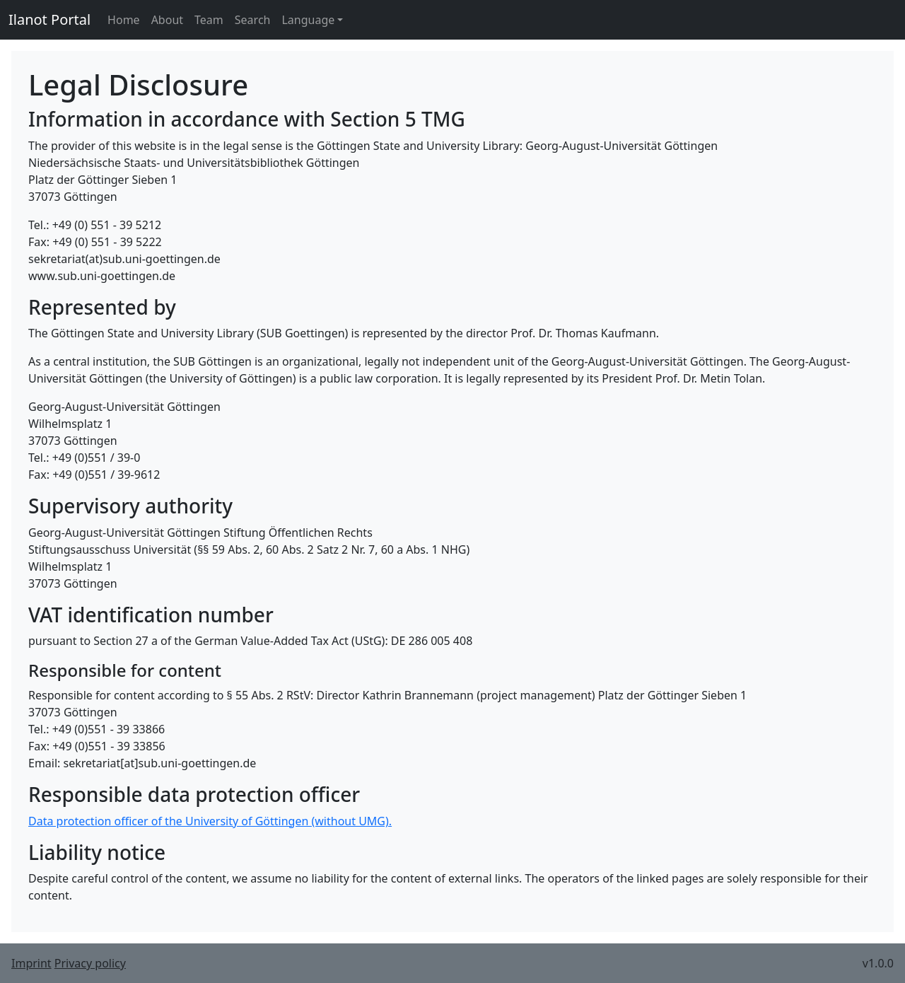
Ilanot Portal (49, 19)
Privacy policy (90, 963)
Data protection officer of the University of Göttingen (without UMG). (210, 821)
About (167, 20)
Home (123, 20)
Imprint (31, 963)
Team (208, 20)
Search (253, 20)
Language (307, 20)
